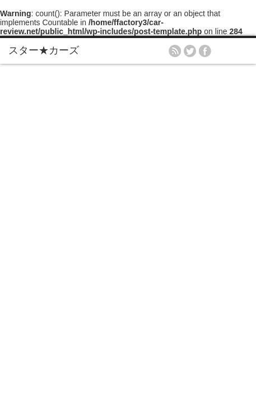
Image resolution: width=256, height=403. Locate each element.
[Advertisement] (128, 197)
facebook (205, 51)
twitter (190, 51)
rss (175, 51)
